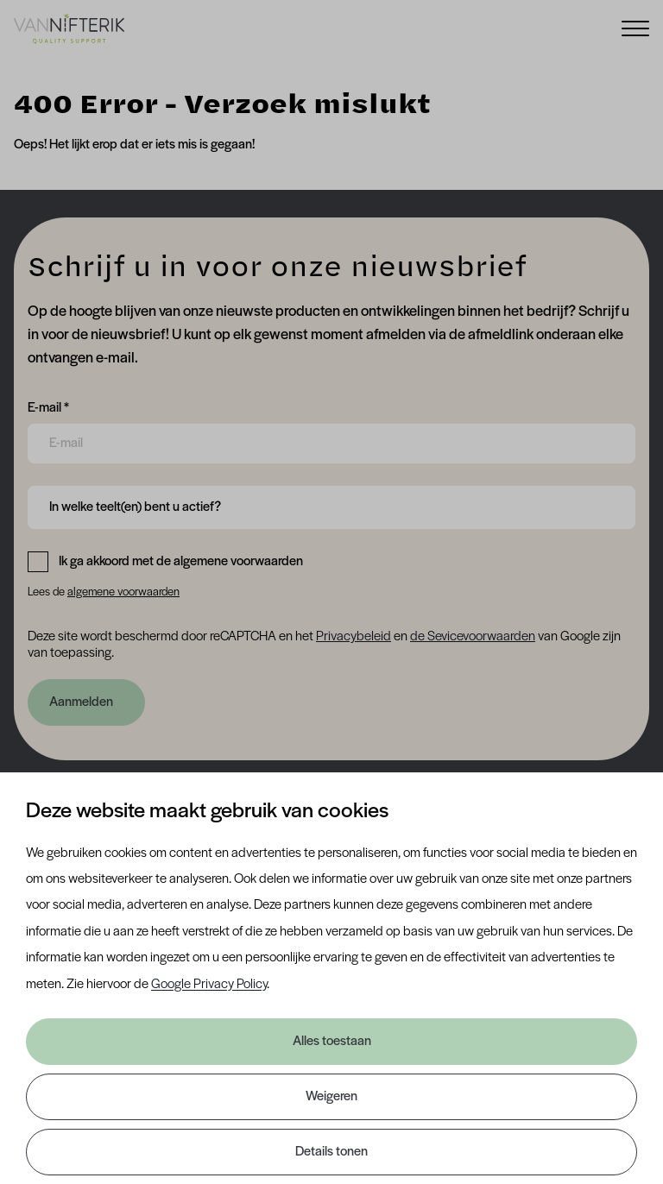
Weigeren (331, 1097)
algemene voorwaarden (123, 592)
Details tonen (331, 1152)
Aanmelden (81, 702)
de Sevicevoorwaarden (472, 637)
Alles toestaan (332, 1042)
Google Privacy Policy (209, 985)
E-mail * (48, 406)
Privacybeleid (353, 637)
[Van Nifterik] (69, 28)
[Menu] (635, 27)
